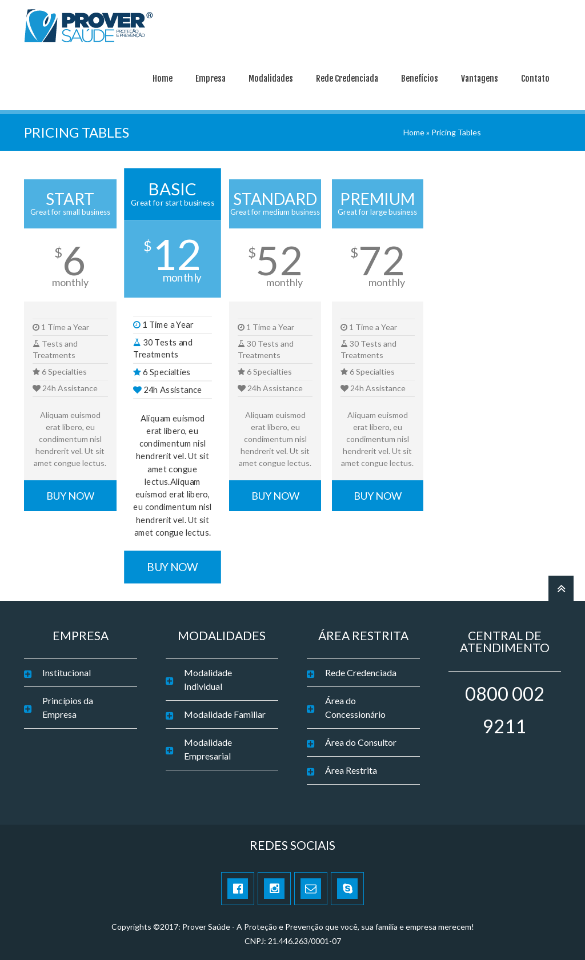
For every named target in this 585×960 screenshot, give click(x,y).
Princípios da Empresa (67, 705)
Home (163, 76)
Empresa (210, 76)
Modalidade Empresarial (208, 746)
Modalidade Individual (208, 677)
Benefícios (419, 76)
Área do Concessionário (355, 705)
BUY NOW (70, 493)
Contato (535, 76)
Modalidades (271, 76)
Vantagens (479, 76)
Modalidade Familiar (225, 711)
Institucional (66, 670)
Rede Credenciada (347, 76)
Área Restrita (351, 767)
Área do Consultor (360, 739)
